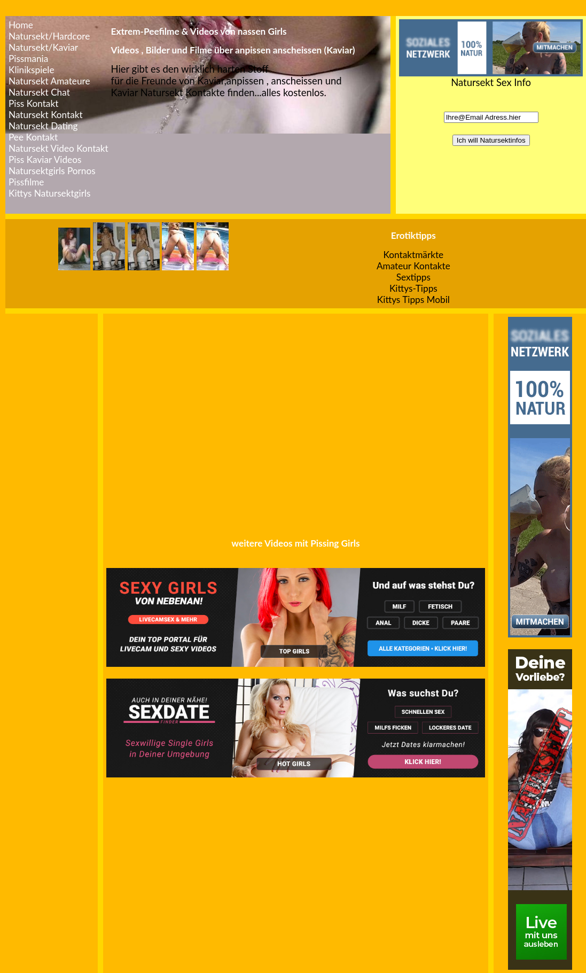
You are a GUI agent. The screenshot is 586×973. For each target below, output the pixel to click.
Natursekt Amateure (49, 81)
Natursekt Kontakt (46, 114)
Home (21, 24)
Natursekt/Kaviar (43, 47)
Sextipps (413, 277)
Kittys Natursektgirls (49, 193)
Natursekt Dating (43, 125)
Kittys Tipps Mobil (413, 299)
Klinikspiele (31, 69)
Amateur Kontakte (413, 265)
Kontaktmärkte (414, 254)
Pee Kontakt (33, 137)
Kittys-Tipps (413, 288)
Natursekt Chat (39, 92)
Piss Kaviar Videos (45, 159)
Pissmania (28, 58)
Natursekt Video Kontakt (58, 148)
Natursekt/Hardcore (49, 36)
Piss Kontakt (33, 103)
